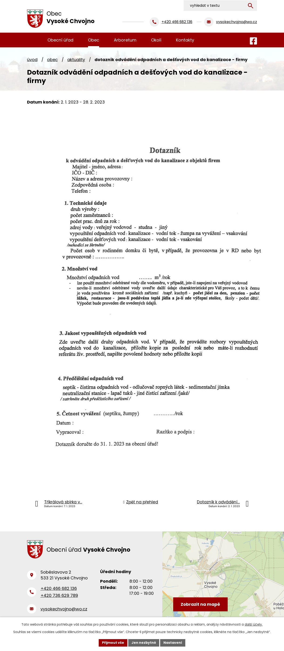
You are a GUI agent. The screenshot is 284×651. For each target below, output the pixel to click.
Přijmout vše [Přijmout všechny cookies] (113, 642)
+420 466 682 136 (59, 589)
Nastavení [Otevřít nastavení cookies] (172, 642)
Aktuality (76, 59)
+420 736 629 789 (59, 596)
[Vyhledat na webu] (226, 5)
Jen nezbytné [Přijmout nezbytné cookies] (144, 642)
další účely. (254, 624)
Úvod (32, 59)
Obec (52, 59)
